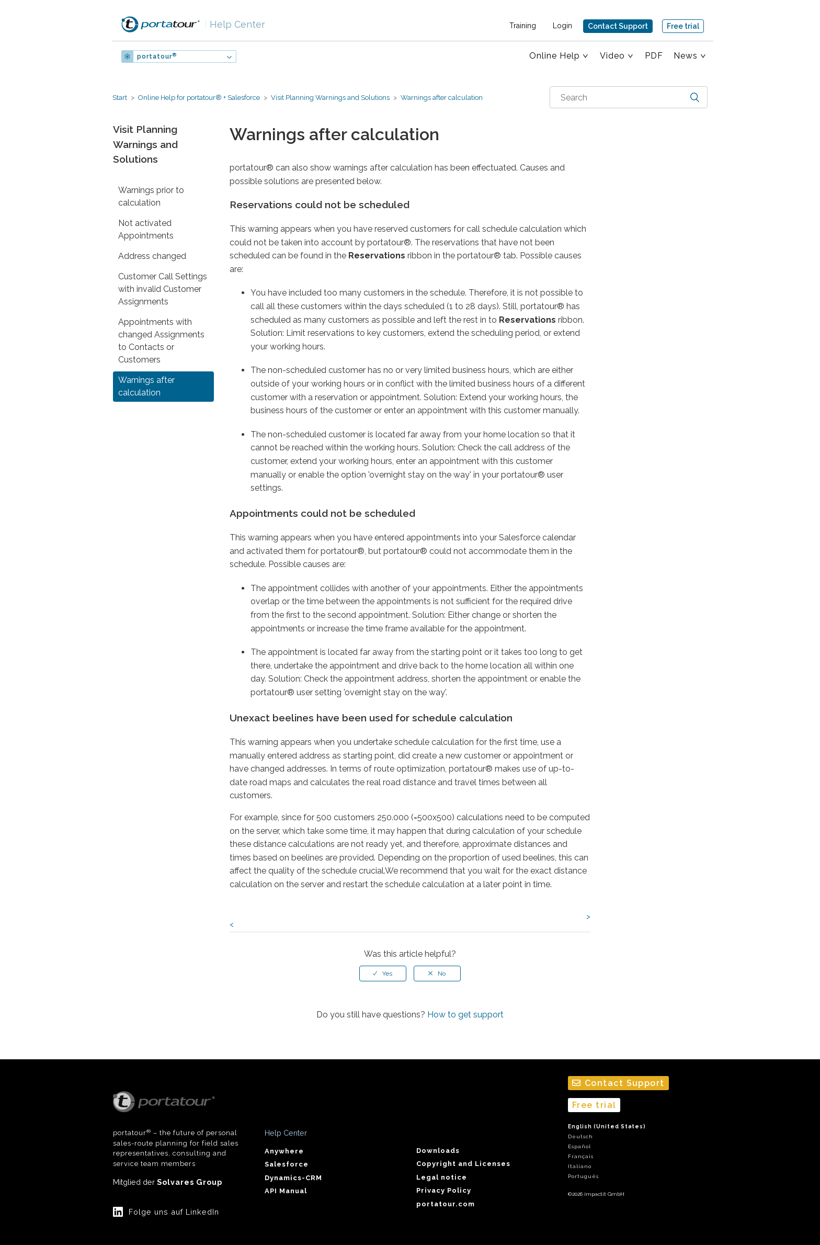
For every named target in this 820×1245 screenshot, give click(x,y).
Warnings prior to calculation (151, 196)
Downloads (438, 1151)
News (686, 56)
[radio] (382, 973)
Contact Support (618, 26)
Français (581, 1156)
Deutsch (580, 1136)
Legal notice (441, 1177)
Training (522, 25)
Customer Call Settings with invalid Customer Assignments (162, 289)
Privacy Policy (443, 1190)
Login (562, 25)
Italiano (579, 1166)
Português (583, 1176)
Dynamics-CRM (293, 1178)
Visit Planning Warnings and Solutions (330, 97)
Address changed (152, 256)
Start (119, 97)
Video (612, 56)
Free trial (683, 26)
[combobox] (628, 97)
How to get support (465, 1015)
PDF (654, 56)
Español (579, 1146)
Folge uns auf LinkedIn (174, 1211)
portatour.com (445, 1204)
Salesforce (287, 1164)
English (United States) (607, 1126)
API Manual (286, 1191)
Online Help (554, 56)
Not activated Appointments (146, 229)
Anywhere (284, 1151)
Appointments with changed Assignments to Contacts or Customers (161, 341)
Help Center (234, 24)
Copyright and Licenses (463, 1164)
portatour (157, 56)
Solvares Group (189, 1182)
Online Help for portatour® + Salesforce (199, 97)
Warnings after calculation (441, 97)
